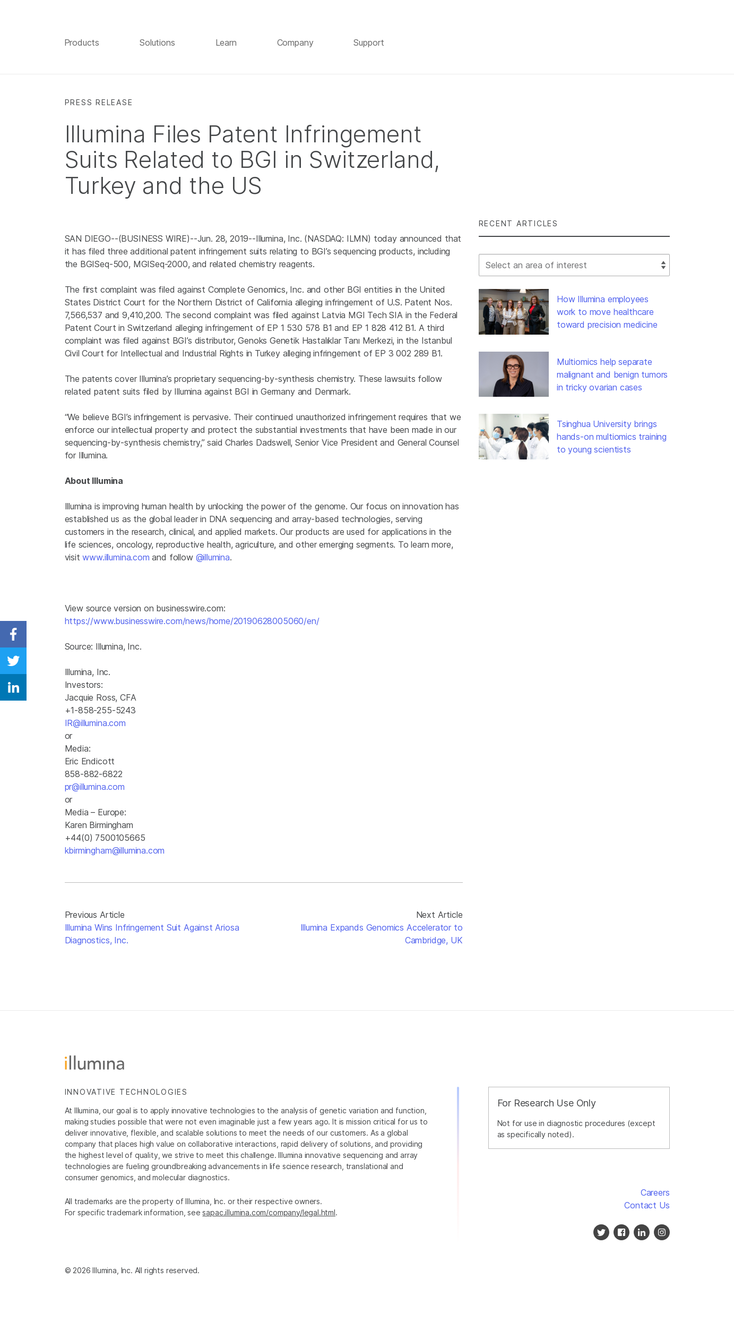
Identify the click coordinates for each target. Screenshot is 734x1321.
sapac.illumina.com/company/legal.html (268, 1212)
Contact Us (646, 1205)
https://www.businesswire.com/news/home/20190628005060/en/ (192, 622)
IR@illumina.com (95, 724)
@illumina (213, 558)
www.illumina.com (115, 558)
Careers (655, 1193)
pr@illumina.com (95, 787)
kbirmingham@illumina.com (115, 851)
